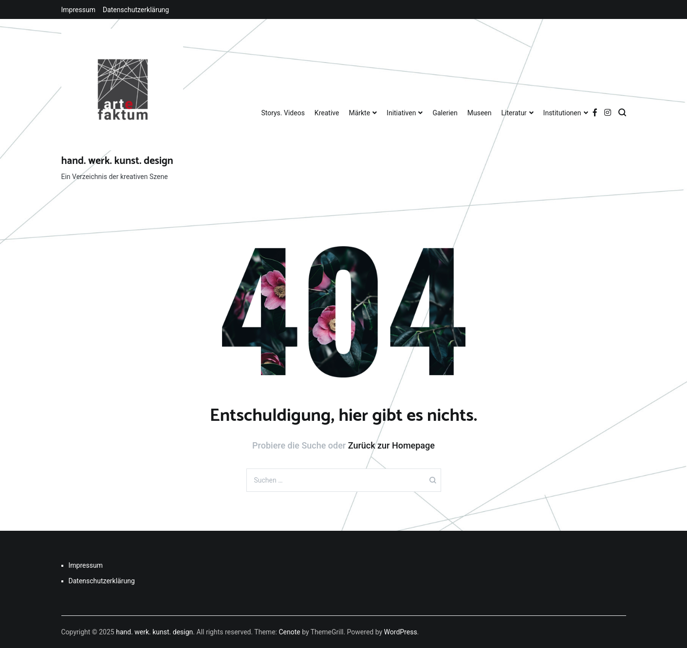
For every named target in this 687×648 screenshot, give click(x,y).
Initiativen (401, 113)
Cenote (289, 632)
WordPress (400, 632)
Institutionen (562, 113)
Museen (479, 113)
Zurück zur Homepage (391, 445)
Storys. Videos (282, 113)
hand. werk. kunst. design (117, 161)
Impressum (78, 10)
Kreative (327, 113)
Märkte (359, 113)
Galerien (444, 113)
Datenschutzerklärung (136, 10)
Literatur (514, 113)
